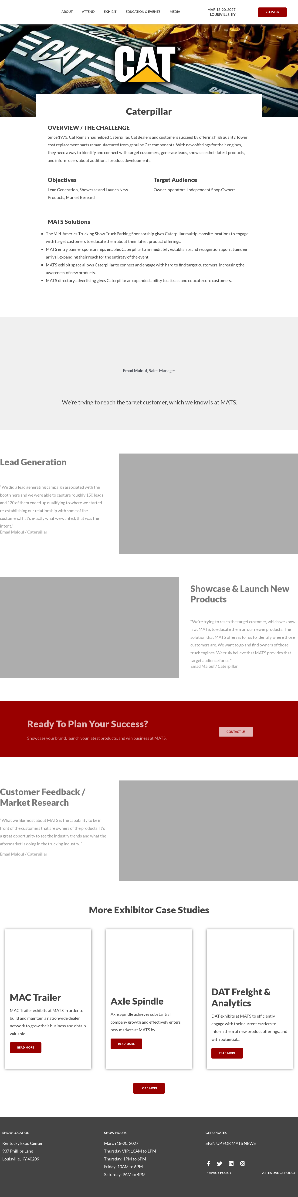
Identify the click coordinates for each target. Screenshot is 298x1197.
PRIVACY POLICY (218, 1173)
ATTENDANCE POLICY (279, 1173)
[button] (67, 11)
